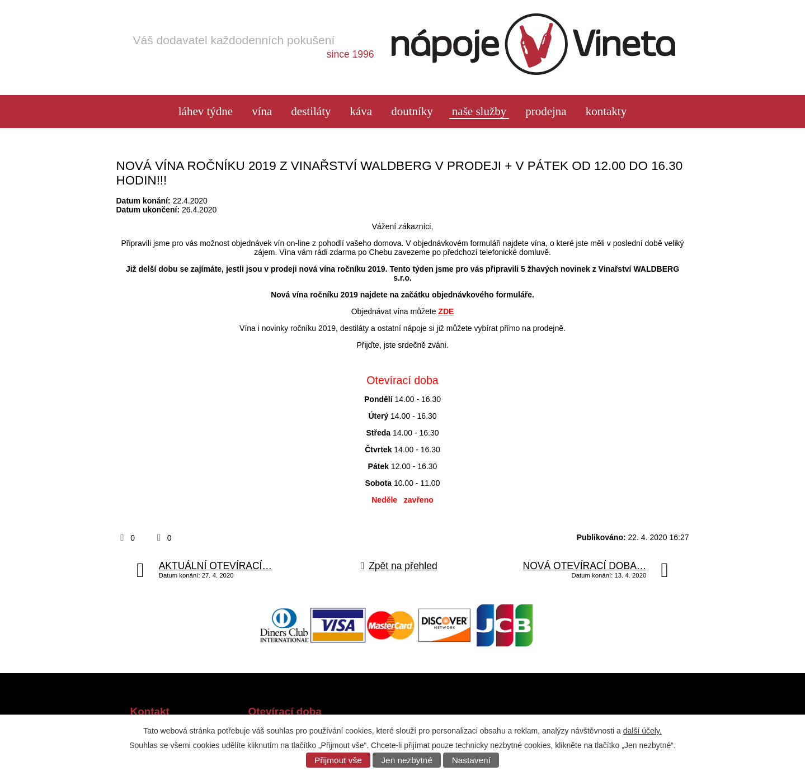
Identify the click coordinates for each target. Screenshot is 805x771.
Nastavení (471, 760)
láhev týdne (205, 111)
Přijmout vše (338, 760)
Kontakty (606, 111)
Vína (262, 111)
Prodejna (545, 111)
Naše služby (479, 111)
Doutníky (412, 111)
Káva (361, 111)
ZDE (446, 311)
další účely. (642, 730)
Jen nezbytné (406, 760)
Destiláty (311, 111)
